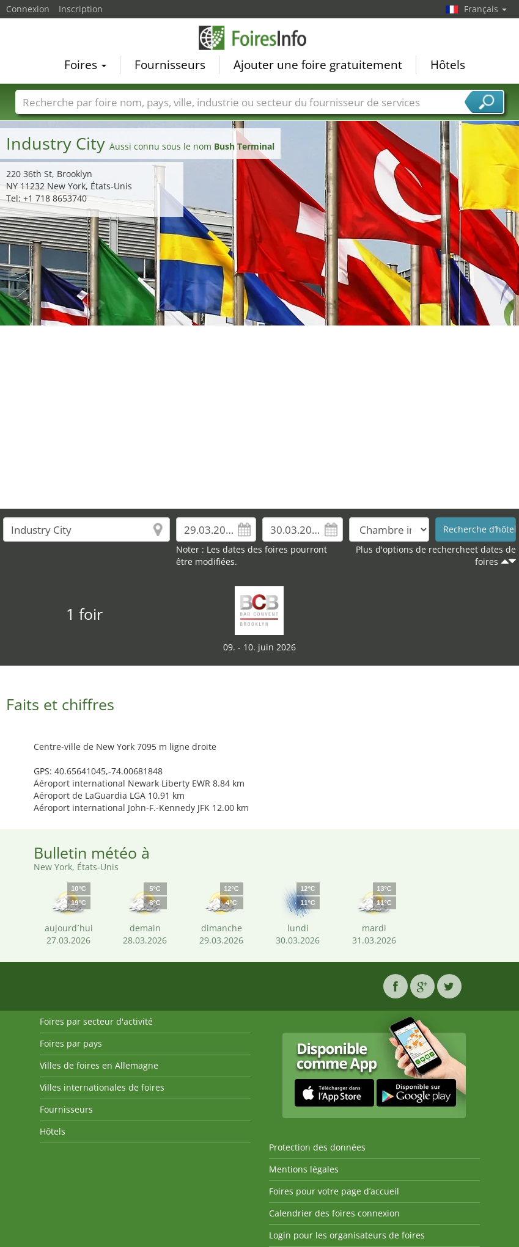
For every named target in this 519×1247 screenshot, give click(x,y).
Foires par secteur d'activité (96, 1021)
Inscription (81, 9)
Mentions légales (304, 1169)
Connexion (28, 9)
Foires (85, 65)
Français (485, 9)
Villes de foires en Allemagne (99, 1065)
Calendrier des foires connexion (334, 1213)
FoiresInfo (260, 38)
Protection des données (317, 1147)
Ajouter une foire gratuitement (318, 65)
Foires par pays (71, 1043)
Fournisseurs (169, 65)
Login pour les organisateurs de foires (347, 1235)
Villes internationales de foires (102, 1087)
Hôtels (447, 65)
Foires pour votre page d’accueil (334, 1191)
